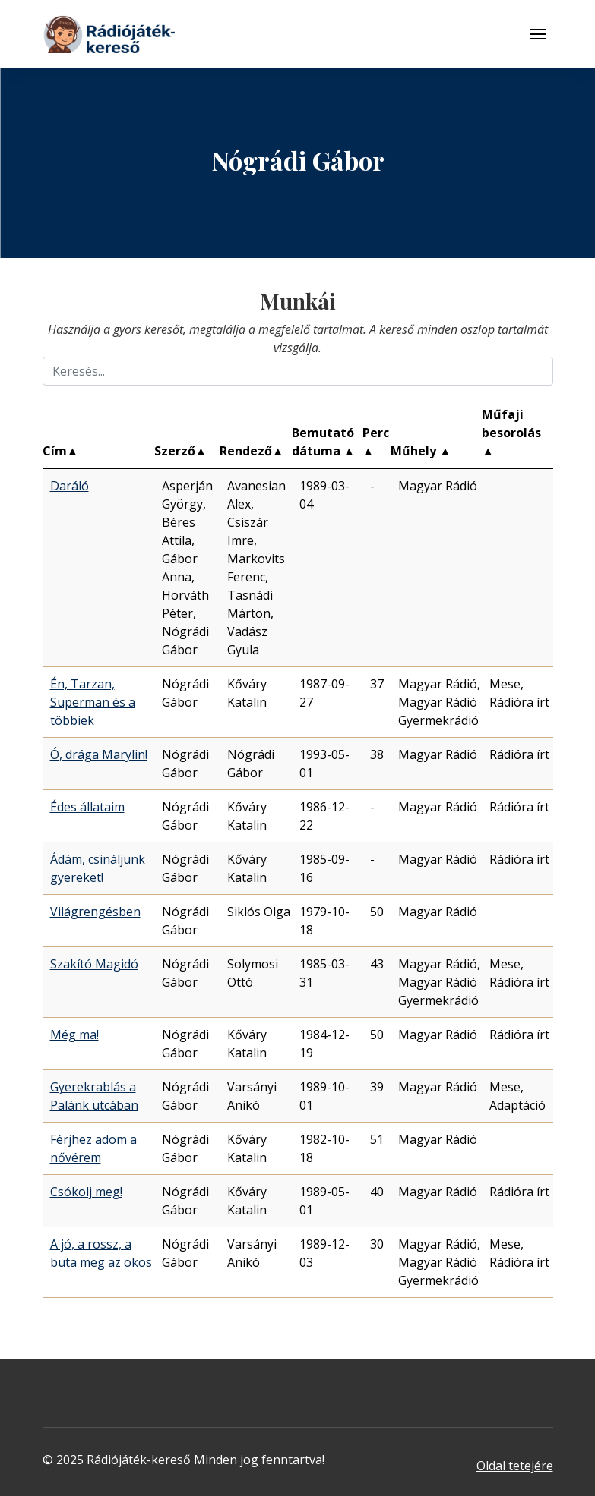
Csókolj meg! (86, 1191)
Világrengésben (95, 911)
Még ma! (74, 1034)
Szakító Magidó (94, 964)
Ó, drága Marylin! (98, 754)
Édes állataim (87, 806)
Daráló (69, 485)
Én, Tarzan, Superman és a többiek (92, 702)
